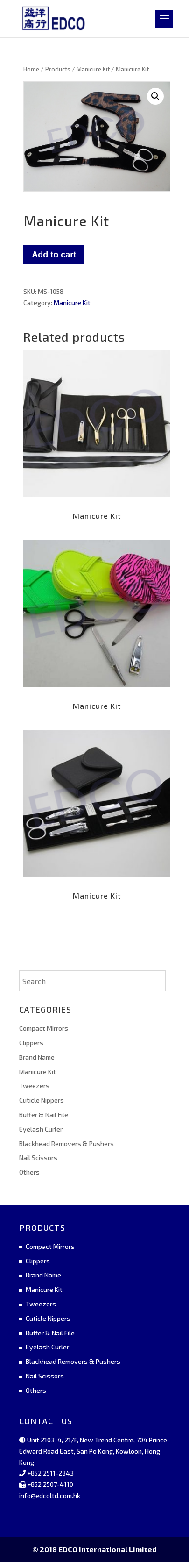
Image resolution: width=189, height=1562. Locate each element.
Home (31, 69)
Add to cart (54, 254)
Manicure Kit (93, 69)
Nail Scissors (38, 1158)
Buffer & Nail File (43, 1115)
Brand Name (37, 1057)
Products (57, 69)
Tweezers (34, 1086)
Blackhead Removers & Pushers (66, 1144)
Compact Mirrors (43, 1028)
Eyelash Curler (41, 1129)
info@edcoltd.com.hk (49, 1495)
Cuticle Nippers (41, 1100)
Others (29, 1172)
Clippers (31, 1043)
